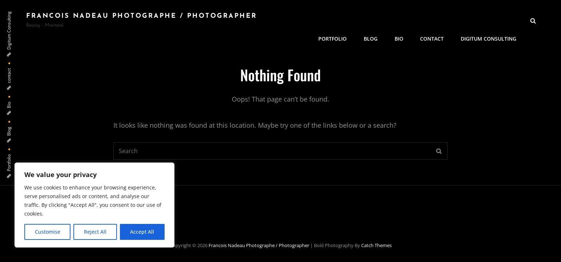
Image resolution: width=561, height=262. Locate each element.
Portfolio (335, 20)
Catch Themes (376, 245)
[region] (94, 205)
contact (433, 20)
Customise (47, 231)
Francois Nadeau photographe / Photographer (141, 16)
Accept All (142, 231)
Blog (373, 20)
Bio (400, 20)
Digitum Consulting (489, 20)
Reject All (95, 231)
